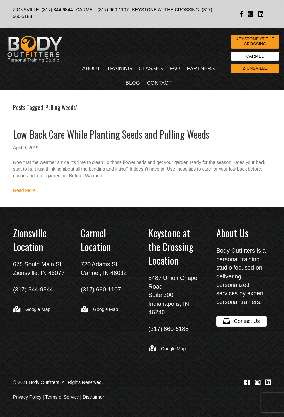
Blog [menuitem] (133, 83)
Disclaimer (93, 397)
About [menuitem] (91, 68)
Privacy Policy (27, 397)
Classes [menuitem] (151, 68)
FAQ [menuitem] (175, 68)
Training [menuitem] (119, 68)
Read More (24, 190)
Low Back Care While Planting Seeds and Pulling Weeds (111, 134)
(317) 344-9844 (57, 9)
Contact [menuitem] (159, 83)
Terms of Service (62, 397)
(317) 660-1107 (113, 9)
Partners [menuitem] (201, 68)
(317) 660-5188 (169, 329)
